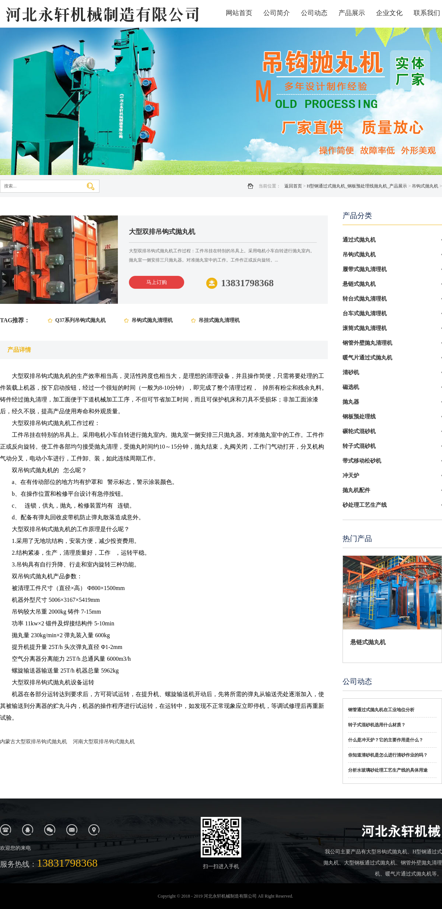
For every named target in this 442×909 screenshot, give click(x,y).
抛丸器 (351, 402)
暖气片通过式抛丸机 (367, 358)
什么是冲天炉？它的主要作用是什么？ (385, 740)
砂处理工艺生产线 (365, 505)
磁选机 (351, 387)
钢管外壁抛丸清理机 (367, 343)
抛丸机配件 (356, 490)
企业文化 (389, 13)
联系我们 (427, 13)
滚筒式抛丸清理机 (365, 328)
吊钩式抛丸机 (425, 186)
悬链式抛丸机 (359, 284)
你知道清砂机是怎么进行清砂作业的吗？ (388, 755)
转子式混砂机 (359, 446)
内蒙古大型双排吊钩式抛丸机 (33, 741)
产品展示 (351, 13)
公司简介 (276, 13)
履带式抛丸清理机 (365, 269)
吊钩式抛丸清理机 (152, 320)
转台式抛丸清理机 (365, 299)
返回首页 (293, 186)
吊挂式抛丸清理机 (219, 320)
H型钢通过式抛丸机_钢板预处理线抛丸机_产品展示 (357, 186)
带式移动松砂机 (362, 461)
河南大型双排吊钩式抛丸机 (104, 741)
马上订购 (156, 282)
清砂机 (351, 372)
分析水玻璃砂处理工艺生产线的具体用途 (388, 770)
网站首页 (239, 13)
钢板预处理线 (359, 417)
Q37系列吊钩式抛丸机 (80, 320)
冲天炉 (351, 475)
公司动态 (314, 13)
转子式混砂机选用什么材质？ (377, 724)
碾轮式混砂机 (359, 431)
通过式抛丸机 (359, 240)
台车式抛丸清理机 (365, 313)
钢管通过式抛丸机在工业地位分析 (381, 709)
